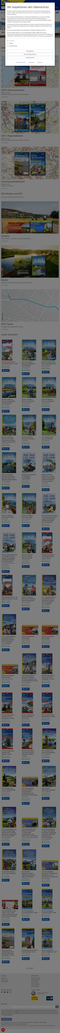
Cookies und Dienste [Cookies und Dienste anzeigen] (20, 62)
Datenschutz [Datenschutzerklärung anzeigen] (31, 62)
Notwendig (11, 40)
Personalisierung (13, 46)
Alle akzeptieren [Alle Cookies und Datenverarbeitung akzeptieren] (30, 51)
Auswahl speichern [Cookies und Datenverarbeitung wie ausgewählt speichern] (30, 57)
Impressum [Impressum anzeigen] (40, 62)
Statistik (11, 43)
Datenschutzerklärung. (48, 36)
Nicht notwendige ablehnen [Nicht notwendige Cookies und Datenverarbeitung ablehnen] (30, 54)
